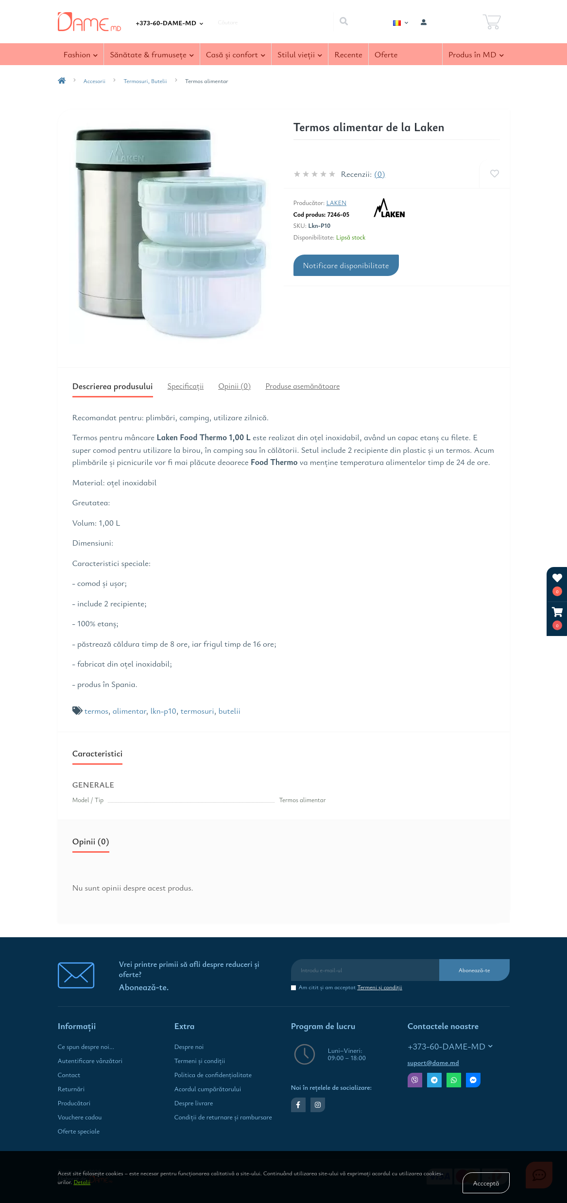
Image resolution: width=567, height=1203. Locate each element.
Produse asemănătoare (302, 385)
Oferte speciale (79, 1131)
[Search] (343, 22)
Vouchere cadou (80, 1117)
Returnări (71, 1088)
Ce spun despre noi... (86, 1046)
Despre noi (189, 1046)
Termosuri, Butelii (145, 81)
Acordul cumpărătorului (207, 1088)
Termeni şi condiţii (379, 987)
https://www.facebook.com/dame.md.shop (298, 1104)
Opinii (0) (234, 385)
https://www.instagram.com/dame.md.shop (318, 1104)
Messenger (473, 1080)
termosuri (197, 710)
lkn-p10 (163, 710)
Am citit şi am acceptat (350, 987)
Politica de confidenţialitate (213, 1074)
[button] (557, 619)
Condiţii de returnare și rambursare (223, 1117)
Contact (69, 1074)
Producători (74, 1103)
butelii (230, 710)
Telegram (434, 1080)
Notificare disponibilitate (346, 265)
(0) (379, 173)
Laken (336, 202)
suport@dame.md (433, 1062)
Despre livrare (193, 1103)
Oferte (386, 54)
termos (96, 710)
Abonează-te (474, 970)
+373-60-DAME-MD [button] (450, 1046)
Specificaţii (186, 385)
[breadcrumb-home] (62, 80)
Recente (348, 54)
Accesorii (95, 81)
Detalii (81, 1182)
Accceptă (486, 1182)
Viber (415, 1080)
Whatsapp (454, 1080)
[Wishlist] (494, 173)
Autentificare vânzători (90, 1060)
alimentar (129, 710)
